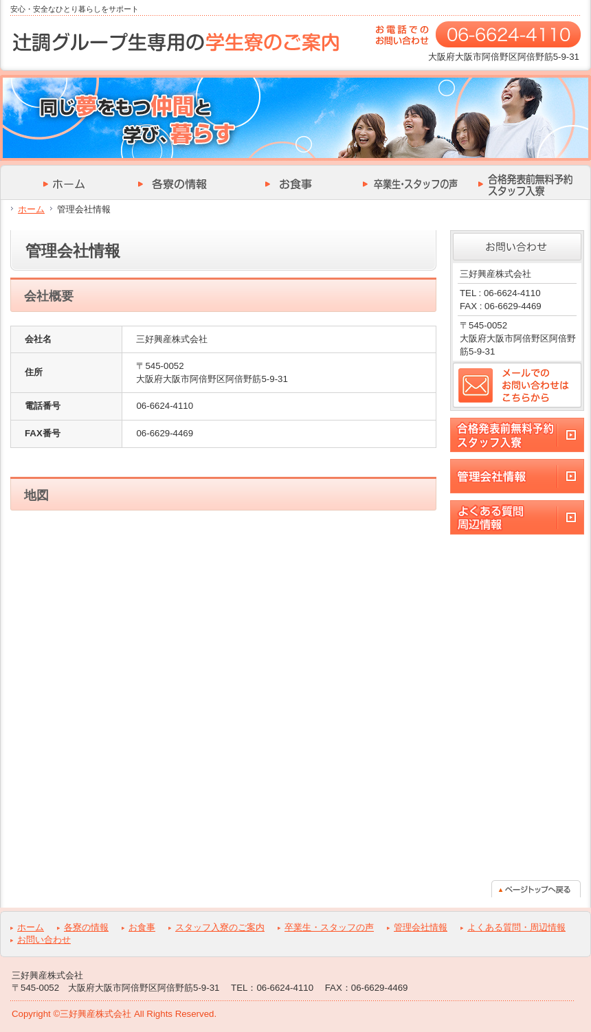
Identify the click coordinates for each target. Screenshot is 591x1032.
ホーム (31, 209)
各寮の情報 (86, 927)
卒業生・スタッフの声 (329, 927)
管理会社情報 (420, 927)
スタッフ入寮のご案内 (220, 927)
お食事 (142, 927)
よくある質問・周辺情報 (516, 927)
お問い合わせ (44, 939)
